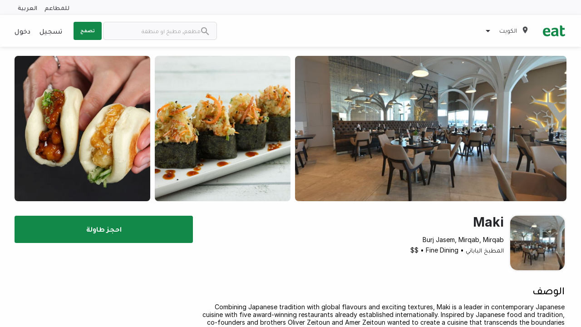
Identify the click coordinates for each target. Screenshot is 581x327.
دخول (22, 30)
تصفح (87, 30)
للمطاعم (56, 7)
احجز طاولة (104, 228)
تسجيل (50, 30)
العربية (27, 7)
